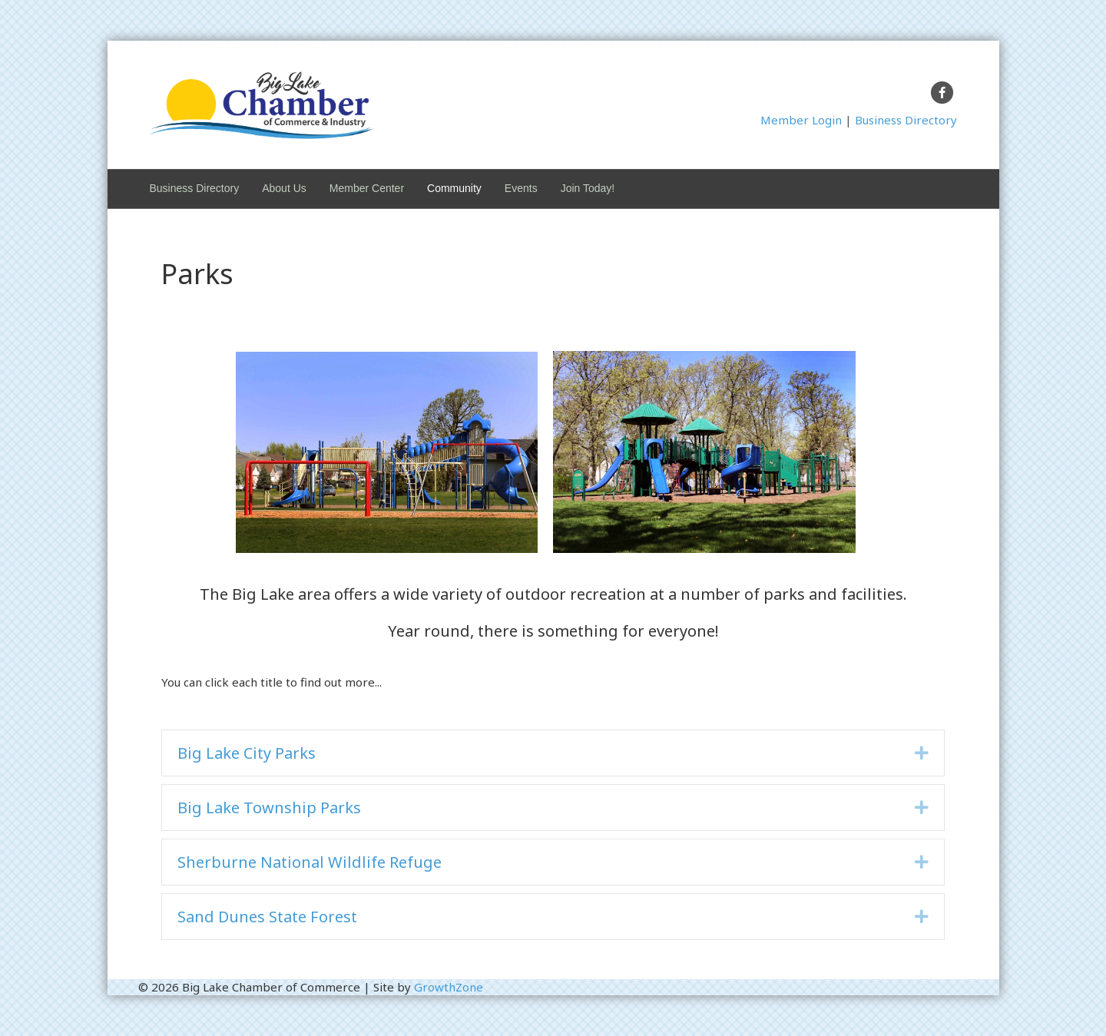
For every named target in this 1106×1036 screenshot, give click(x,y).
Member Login (801, 119)
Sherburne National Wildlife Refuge (309, 862)
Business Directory (906, 119)
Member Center (366, 188)
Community (454, 188)
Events (521, 188)
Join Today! (588, 188)
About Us (284, 188)
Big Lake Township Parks (269, 807)
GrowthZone (448, 987)
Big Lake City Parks (246, 753)
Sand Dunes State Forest (267, 916)
